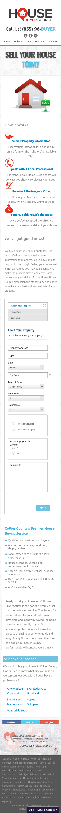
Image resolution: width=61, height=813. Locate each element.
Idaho (13, 766)
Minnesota (35, 774)
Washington (17, 797)
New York (47, 782)
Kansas (45, 766)
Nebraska (28, 778)
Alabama (6, 759)
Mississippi (48, 774)
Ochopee (32, 704)
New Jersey (21, 782)
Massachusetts (10, 774)
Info (29, 41)
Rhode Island (33, 789)
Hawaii (5, 766)
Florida (42, 763)
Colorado (6, 763)
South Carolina (49, 789)
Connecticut (19, 763)
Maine (28, 770)
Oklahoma (45, 786)
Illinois (21, 766)
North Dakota (25, 786)
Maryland (37, 770)
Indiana (29, 766)
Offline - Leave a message (42, 810)
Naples (31, 699)
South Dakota (9, 793)
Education (40, 41)
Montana (17, 778)
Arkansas (35, 759)
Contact (53, 41)
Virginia (6, 797)
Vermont (49, 793)
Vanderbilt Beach (17, 710)
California (46, 759)
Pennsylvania (18, 789)
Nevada (38, 778)
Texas (34, 793)
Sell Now (18, 41)
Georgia (51, 763)
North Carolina (9, 786)
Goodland (33, 693)
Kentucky (7, 770)
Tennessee (23, 793)
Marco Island (15, 704)
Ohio (36, 786)
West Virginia (32, 797)
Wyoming (7, 801)
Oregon (6, 789)
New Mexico (34, 782)
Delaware (32, 763)
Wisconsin (46, 797)
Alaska (16, 759)
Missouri (6, 778)
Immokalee (14, 699)
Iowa (37, 766)
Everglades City (36, 688)
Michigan (23, 774)
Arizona (25, 759)
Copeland (13, 693)
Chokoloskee (15, 688)
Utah (41, 793)
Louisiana (18, 770)
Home (7, 41)
